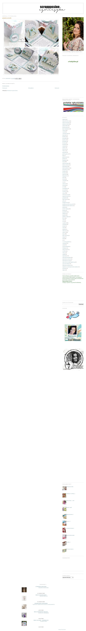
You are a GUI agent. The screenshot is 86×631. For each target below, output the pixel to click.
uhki (63, 238)
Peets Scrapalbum (41, 595)
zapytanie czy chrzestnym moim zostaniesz (70, 266)
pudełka (63, 215)
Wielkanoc (64, 248)
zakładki (64, 254)
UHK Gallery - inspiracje (41, 620)
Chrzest (63, 130)
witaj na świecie (65, 249)
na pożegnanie (65, 188)
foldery (63, 150)
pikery (63, 200)
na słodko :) (68, 542)
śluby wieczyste (65, 235)
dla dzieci (64, 139)
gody (63, 155)
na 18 (63, 186)
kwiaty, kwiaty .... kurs (70, 500)
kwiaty (63, 179)
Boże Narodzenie (65, 128)
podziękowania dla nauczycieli (68, 204)
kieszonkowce (65, 169)
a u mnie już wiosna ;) (70, 528)
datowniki (64, 135)
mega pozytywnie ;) (69, 514)
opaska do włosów (65, 196)
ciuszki (63, 131)
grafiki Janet (64, 157)
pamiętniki (64, 197)
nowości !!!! (68, 521)
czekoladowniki (65, 133)
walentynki (64, 243)
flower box (64, 149)
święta (63, 237)
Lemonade (64, 180)
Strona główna (30, 87)
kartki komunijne (65, 163)
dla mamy (64, 142)
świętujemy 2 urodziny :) (70, 493)
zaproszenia (64, 255)
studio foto (64, 230)
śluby (63, 233)
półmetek (64, 207)
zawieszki (64, 268)
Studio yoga (43, 621)
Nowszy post (4, 87)
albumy (63, 119)
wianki (63, 244)
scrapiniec (64, 222)
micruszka (64, 185)
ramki (63, 219)
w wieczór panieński (66, 241)
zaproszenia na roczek (66, 260)
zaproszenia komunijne (66, 257)
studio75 (64, 232)
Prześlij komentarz (5, 85)
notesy (63, 193)
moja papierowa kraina (41, 611)
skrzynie (64, 226)
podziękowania (65, 202)
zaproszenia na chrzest (66, 258)
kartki (63, 161)
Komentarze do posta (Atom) (12, 90)
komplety (64, 171)
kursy (63, 177)
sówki (63, 227)
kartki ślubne (64, 166)
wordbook (64, 251)
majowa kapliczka (44, 587)
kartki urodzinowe (65, 168)
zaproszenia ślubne (65, 263)
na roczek (64, 190)
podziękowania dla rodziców (67, 205)
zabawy (63, 252)
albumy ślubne (65, 125)
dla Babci (64, 136)
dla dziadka (64, 138)
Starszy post (57, 87)
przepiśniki (64, 211)
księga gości (64, 175)
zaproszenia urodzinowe (66, 265)
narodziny (64, 191)
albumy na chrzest (65, 124)
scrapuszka (64, 224)
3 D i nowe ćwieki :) (69, 549)
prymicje (64, 210)
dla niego (64, 144)
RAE (63, 218)
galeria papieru (65, 153)
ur (62, 240)
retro (63, 221)
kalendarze (64, 160)
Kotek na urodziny (43, 612)
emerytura (64, 146)
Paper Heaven (65, 199)
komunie (64, 172)
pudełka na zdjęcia (65, 216)
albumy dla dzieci (65, 121)
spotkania (64, 229)
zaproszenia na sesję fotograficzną (68, 262)
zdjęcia (63, 269)
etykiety (63, 147)
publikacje (64, 213)
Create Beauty (44, 596)
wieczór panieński (65, 246)
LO (63, 182)
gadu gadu (64, 152)
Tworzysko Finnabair (41, 603)
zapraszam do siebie (69, 486)
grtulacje (64, 158)
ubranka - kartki (69, 507)
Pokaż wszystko (62, 629)
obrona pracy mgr (65, 194)
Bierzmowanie (65, 127)
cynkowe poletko (41, 586)
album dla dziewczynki (70, 535)
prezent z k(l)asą (65, 208)
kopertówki (64, 174)
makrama (64, 183)
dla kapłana (64, 141)
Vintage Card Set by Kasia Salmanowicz (44, 604)
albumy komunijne (65, 122)
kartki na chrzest (65, 164)
